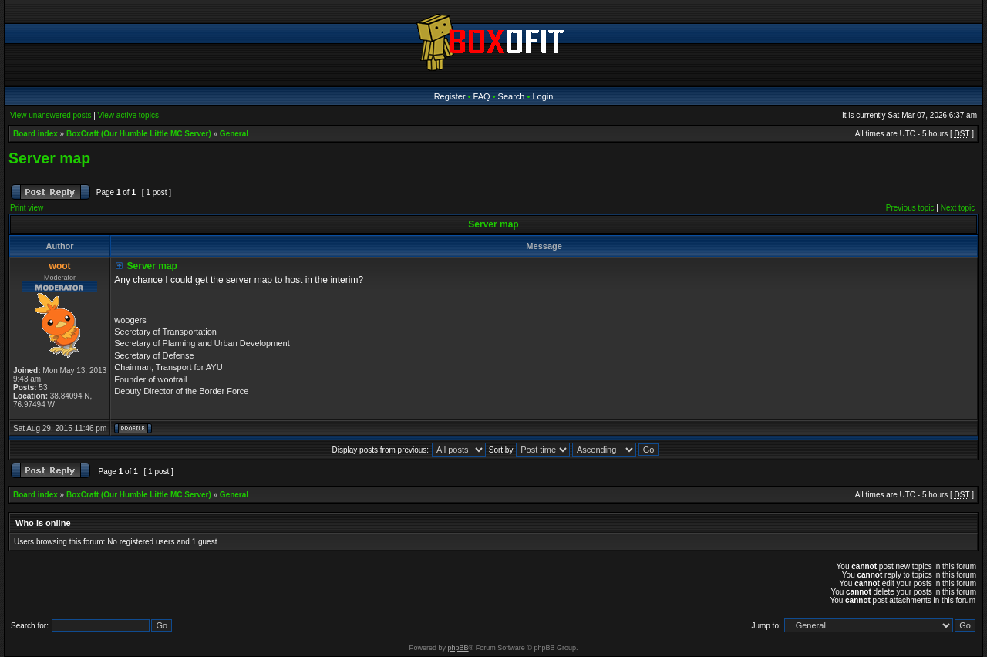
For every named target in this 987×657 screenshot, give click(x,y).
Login (542, 96)
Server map (49, 158)
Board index (35, 134)
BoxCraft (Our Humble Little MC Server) (138, 134)
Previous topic (910, 208)
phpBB (458, 648)
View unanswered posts (50, 115)
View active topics (128, 115)
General (234, 134)
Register (450, 96)
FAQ (481, 96)
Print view (26, 208)
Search (511, 96)
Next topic (958, 208)
